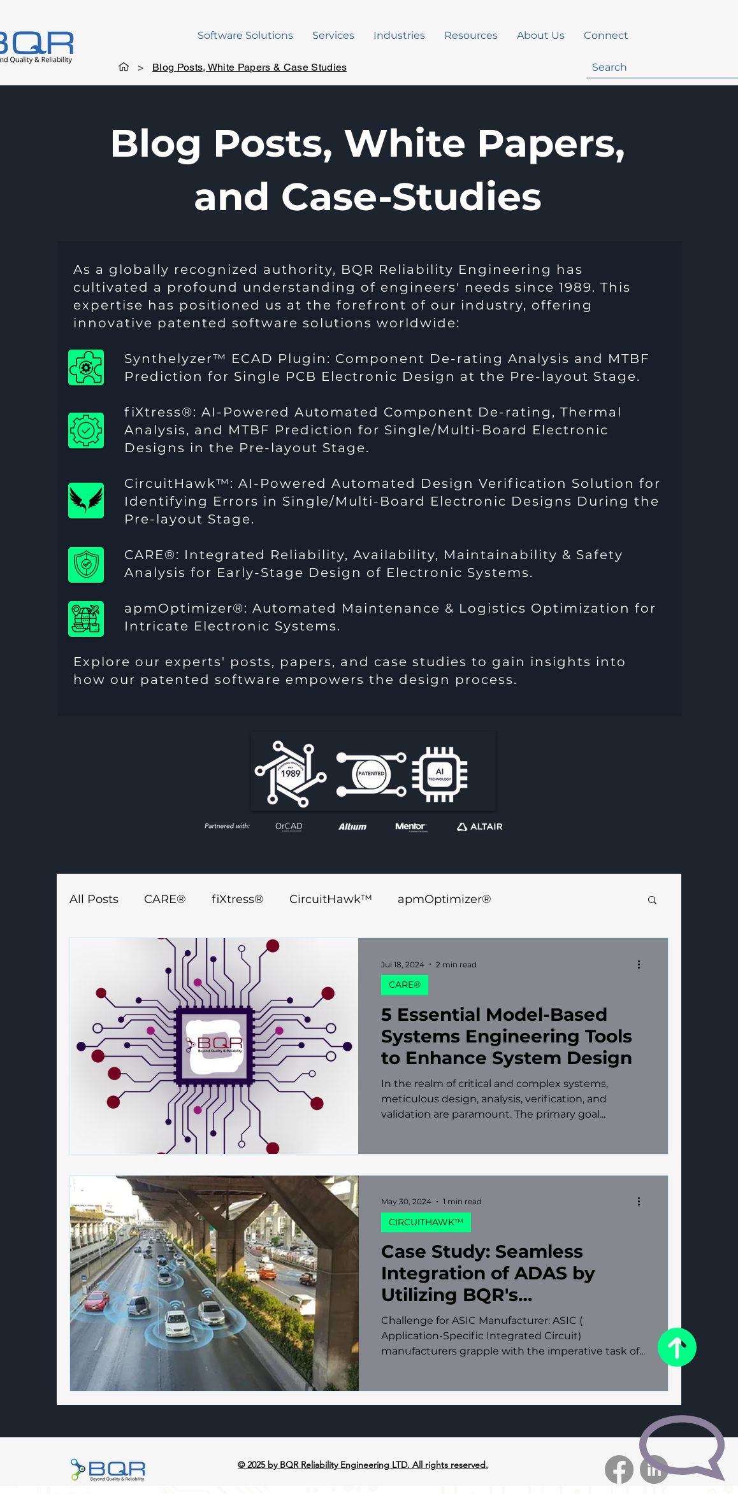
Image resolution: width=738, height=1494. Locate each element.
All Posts (94, 899)
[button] (245, 35)
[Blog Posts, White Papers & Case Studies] (249, 66)
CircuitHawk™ (330, 899)
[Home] (123, 66)
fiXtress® (238, 899)
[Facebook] (619, 1469)
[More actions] (643, 964)
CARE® (165, 899)
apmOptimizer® (444, 899)
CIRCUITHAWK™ (426, 1222)
